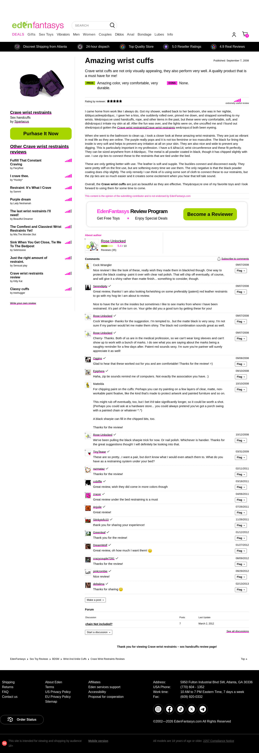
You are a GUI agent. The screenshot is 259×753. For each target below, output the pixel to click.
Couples (105, 34)
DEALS (18, 34)
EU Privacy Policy (58, 696)
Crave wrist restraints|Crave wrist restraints (146, 127)
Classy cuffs (19, 289)
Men (76, 34)
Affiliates (94, 682)
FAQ (5, 692)
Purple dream (20, 199)
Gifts (32, 34)
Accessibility (97, 692)
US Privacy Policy (58, 692)
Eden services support (104, 687)
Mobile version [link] (98, 740)
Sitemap (51, 701)
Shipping (8, 682)
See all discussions (237, 631)
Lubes (159, 34)
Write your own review (23, 303)
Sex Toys (46, 34)
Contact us (9, 696)
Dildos (119, 34)
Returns (7, 687)
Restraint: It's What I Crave (30, 187)
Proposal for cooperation (106, 696)
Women (89, 34)
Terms (49, 687)
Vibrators (63, 34)
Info (170, 34)
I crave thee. (19, 176)
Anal (130, 34)
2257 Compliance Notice (218, 740)
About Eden (53, 682)
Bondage (144, 34)
